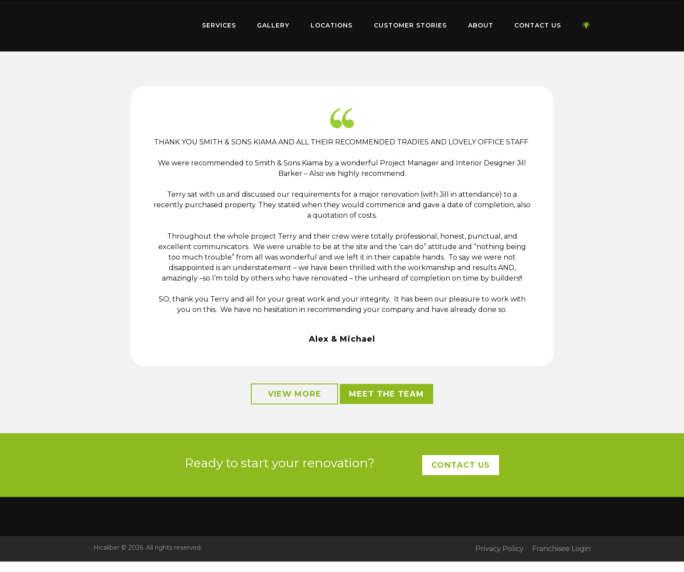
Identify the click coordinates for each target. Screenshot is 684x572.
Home (137, 24)
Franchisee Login (561, 548)
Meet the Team (386, 394)
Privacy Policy (499, 548)
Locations (331, 25)
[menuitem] (137, 25)
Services (219, 25)
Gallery (273, 25)
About (480, 25)
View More (294, 394)
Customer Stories (410, 25)
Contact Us (537, 25)
